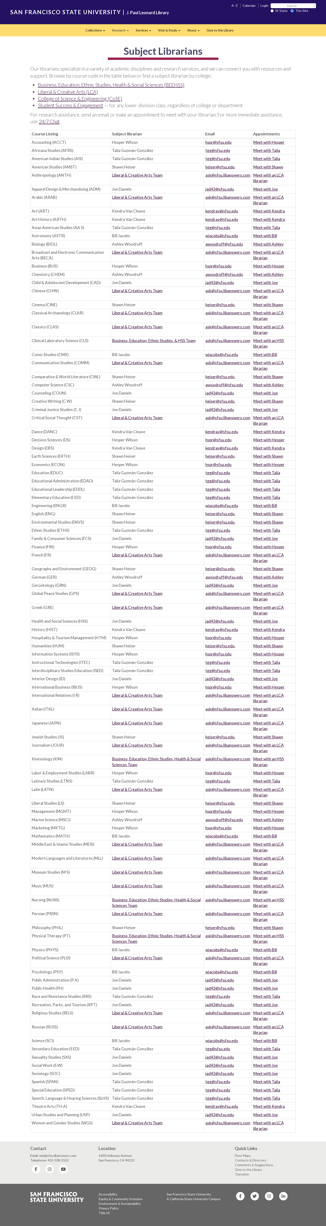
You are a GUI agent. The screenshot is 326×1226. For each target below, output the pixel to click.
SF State (279, 11)
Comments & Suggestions (254, 1165)
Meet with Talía (266, 150)
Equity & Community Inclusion (121, 1199)
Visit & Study (171, 31)
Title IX (104, 1213)
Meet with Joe (265, 189)
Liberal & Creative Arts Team (137, 175)
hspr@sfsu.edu (218, 142)
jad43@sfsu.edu (219, 189)
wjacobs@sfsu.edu (221, 235)
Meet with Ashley (268, 244)
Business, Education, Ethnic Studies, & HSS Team (154, 340)
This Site (299, 11)
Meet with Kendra (269, 211)
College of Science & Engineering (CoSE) (80, 98)
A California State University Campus (194, 1199)
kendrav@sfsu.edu (221, 211)
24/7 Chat (49, 121)
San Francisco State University (189, 1194)
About (195, 31)
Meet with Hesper (269, 142)
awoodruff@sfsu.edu (224, 244)
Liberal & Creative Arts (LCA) (68, 92)
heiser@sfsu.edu (220, 167)
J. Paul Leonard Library (148, 12)
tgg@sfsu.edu (217, 150)
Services (145, 31)
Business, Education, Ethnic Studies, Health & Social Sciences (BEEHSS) (111, 85)
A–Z (234, 5)
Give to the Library (220, 30)
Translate (242, 1174)
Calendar (249, 5)
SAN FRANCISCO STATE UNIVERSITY (65, 12)
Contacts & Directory (250, 1160)
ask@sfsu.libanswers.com (227, 175)
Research (122, 31)
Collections (97, 31)
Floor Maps (243, 1155)
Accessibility (108, 1194)
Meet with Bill (265, 235)
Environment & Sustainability (120, 1203)
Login (264, 5)
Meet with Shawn (268, 167)
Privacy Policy (109, 1208)
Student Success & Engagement (70, 105)
